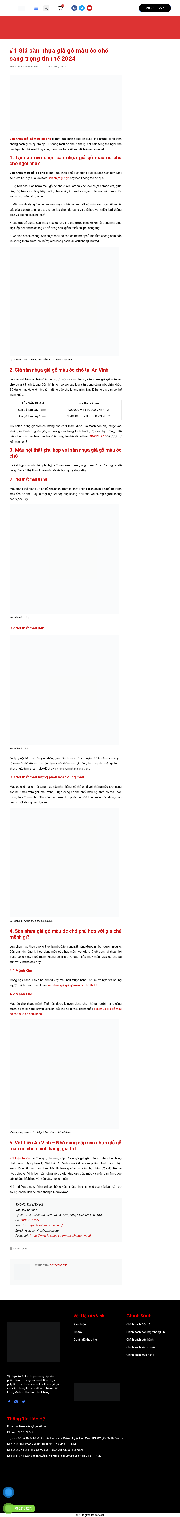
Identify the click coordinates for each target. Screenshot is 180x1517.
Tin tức (78, 1332)
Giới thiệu (80, 1324)
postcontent (35, 66)
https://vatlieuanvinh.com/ (45, 1225)
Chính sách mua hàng (140, 1355)
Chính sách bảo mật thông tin (145, 1332)
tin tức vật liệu (20, 1248)
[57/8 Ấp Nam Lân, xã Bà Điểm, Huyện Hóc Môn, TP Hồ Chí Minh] (90, 1481)
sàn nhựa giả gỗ (58, 178)
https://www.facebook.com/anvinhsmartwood (60, 1236)
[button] (36, 8)
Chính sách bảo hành (140, 1339)
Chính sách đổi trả (138, 1324)
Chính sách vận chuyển (141, 1347)
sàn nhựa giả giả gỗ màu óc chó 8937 (72, 985)
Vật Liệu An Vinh (20, 1158)
